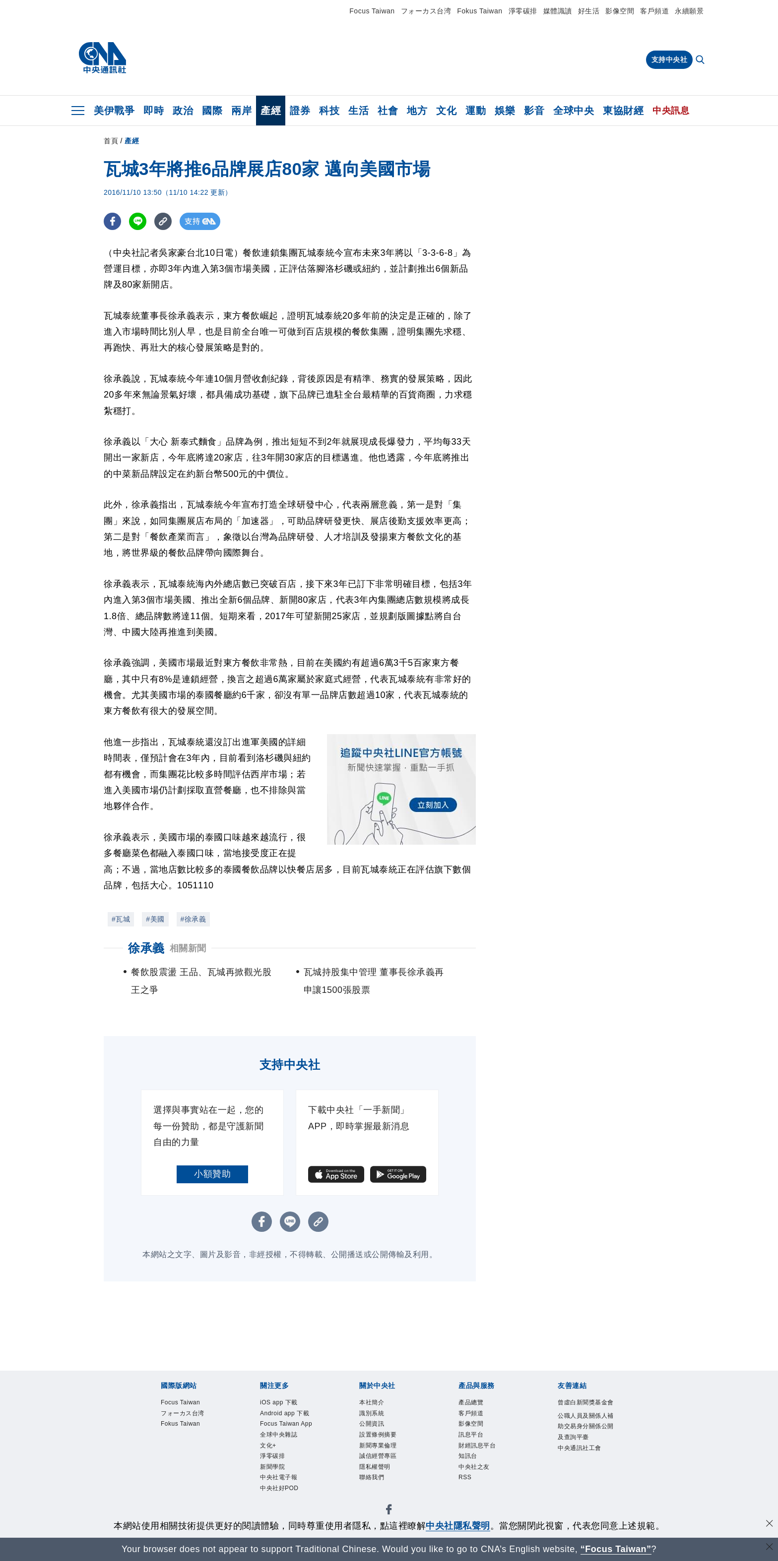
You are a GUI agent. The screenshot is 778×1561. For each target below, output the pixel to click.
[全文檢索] (701, 60)
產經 (270, 110)
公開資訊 (371, 1423)
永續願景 (689, 10)
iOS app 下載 (279, 1402)
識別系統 (371, 1413)
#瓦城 (121, 919)
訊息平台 (470, 1434)
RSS (464, 1477)
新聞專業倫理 (377, 1445)
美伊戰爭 (114, 110)
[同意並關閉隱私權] (769, 1524)
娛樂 (505, 110)
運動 (475, 110)
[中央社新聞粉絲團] (389, 1511)
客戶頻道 (654, 10)
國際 (212, 110)
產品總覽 (470, 1402)
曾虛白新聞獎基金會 (586, 1402)
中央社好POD (279, 1488)
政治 (183, 110)
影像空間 (619, 10)
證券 (300, 110)
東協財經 (623, 110)
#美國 (155, 919)
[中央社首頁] (102, 58)
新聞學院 (272, 1466)
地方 (417, 110)
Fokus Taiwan (479, 10)
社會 (388, 110)
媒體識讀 (557, 10)
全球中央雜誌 (278, 1434)
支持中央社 (669, 59)
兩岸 (241, 110)
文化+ (268, 1445)
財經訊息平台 (477, 1445)
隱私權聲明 (374, 1466)
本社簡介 (371, 1402)
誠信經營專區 (377, 1455)
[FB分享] (112, 221)
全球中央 (573, 110)
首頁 (111, 141)
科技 (329, 110)
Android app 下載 (284, 1413)
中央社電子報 (278, 1477)
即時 (153, 110)
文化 (446, 110)
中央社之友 (474, 1466)
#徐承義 (193, 919)
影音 (534, 110)
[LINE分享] (137, 221)
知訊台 (467, 1455)
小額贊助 (212, 1174)
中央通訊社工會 (579, 1448)
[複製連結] (163, 221)
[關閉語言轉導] (769, 1548)
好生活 (589, 10)
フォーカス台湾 (426, 10)
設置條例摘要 (377, 1434)
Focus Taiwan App (286, 1423)
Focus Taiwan (371, 10)
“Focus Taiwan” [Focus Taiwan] (616, 1549)
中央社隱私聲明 (458, 1526)
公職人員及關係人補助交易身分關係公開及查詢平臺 (586, 1426)
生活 (358, 110)
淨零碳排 (523, 10)
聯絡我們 (371, 1477)
